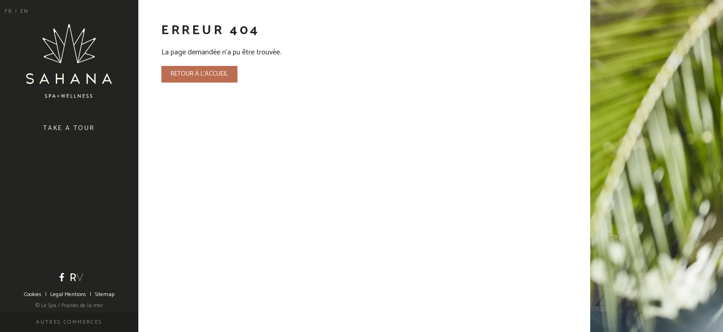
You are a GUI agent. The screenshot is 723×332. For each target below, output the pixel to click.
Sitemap (104, 294)
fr (10, 11)
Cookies (32, 294)
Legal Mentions (68, 294)
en (24, 11)
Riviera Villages (77, 277)
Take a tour (69, 128)
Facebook (62, 277)
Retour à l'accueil (199, 74)
